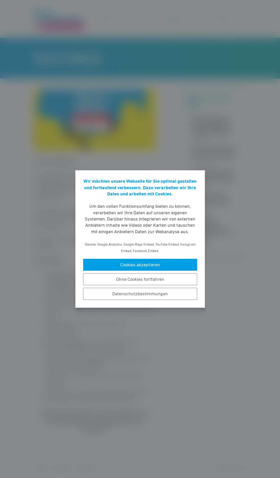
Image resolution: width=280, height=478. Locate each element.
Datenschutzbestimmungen (140, 294)
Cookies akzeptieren (140, 265)
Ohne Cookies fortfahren (140, 279)
